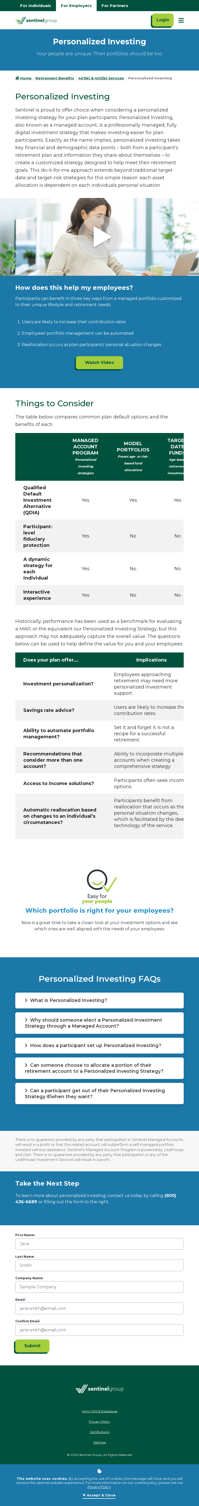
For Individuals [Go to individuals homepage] (35, 5)
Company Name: (29, 1279)
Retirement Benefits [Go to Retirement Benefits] (54, 78)
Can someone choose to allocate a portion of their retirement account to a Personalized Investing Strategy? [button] (95, 1068)
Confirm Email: (27, 1322)
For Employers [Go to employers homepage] (76, 5)
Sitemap (99, 1443)
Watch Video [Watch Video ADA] (99, 362)
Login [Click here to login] (163, 19)
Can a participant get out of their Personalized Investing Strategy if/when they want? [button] (96, 1093)
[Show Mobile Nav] (181, 20)
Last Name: (24, 1257)
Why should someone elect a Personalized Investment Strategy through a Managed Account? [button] (95, 1023)
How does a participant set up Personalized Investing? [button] (94, 1046)
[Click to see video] (99, 237)
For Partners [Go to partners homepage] (115, 5)
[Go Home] (36, 20)
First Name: (25, 1236)
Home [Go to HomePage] (23, 78)
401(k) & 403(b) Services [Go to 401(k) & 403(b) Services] (101, 78)
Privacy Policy (99, 1487)
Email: (20, 1300)
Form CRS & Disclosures (99, 1412)
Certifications (99, 1433)
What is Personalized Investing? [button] (67, 1000)
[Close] (99, 1495)
